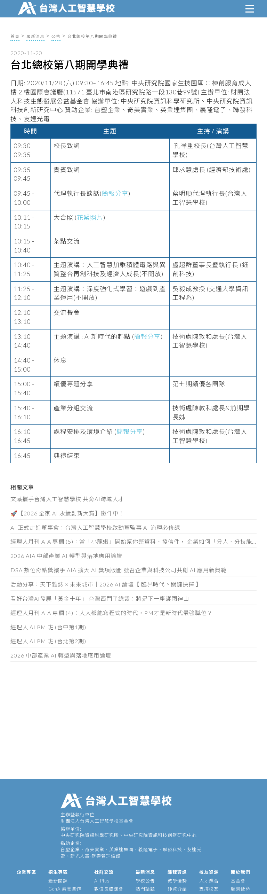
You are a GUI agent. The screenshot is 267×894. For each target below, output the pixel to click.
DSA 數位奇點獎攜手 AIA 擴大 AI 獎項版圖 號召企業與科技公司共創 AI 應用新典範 (118, 570)
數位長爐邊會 (108, 889)
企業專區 (26, 872)
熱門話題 (145, 889)
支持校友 (209, 889)
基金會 (238, 881)
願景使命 (240, 889)
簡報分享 (115, 193)
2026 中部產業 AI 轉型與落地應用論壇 (60, 655)
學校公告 (145, 881)
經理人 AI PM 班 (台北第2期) (48, 641)
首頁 (14, 36)
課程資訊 (177, 872)
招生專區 (58, 872)
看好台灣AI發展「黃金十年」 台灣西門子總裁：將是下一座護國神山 (99, 598)
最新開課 (58, 881)
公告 (55, 36)
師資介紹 (177, 889)
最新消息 (35, 36)
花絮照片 (90, 217)
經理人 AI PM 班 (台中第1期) (48, 627)
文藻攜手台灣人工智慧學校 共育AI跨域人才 (67, 499)
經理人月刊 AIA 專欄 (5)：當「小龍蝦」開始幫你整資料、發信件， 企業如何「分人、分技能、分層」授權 (133, 541)
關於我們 (240, 872)
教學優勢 (177, 881)
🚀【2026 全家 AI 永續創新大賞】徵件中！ (67, 513)
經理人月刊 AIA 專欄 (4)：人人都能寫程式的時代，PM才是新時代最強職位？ (111, 612)
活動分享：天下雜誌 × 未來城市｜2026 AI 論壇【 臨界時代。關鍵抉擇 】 (106, 584)
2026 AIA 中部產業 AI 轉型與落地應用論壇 (66, 555)
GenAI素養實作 (64, 889)
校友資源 (209, 872)
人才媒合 (209, 881)
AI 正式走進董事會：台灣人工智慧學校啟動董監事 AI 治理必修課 (95, 527)
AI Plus (102, 881)
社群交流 (104, 872)
